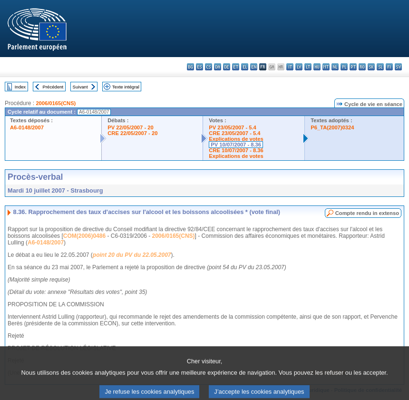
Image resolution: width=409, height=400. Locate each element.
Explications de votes (236, 139)
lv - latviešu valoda (298, 66)
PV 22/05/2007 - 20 (130, 127)
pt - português (353, 66)
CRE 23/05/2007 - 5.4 (234, 133)
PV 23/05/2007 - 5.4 (232, 127)
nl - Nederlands (335, 66)
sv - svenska (398, 66)
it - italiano (289, 66)
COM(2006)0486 (84, 236)
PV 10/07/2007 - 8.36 (236, 144)
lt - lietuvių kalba (308, 66)
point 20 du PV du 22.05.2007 (132, 255)
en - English (253, 66)
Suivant (80, 86)
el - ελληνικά (244, 66)
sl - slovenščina (380, 66)
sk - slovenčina (371, 66)
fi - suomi (389, 66)
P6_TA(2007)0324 (332, 127)
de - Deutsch (226, 66)
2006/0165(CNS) (56, 103)
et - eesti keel (235, 66)
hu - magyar (317, 66)
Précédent (53, 86)
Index (20, 86)
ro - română (362, 66)
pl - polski (344, 66)
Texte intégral (125, 86)
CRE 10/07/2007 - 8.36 (236, 150)
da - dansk (217, 66)
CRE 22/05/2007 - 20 (132, 133)
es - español (199, 66)
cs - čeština (208, 66)
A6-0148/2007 (27, 127)
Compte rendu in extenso (367, 213)
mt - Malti (326, 66)
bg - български (190, 66)
